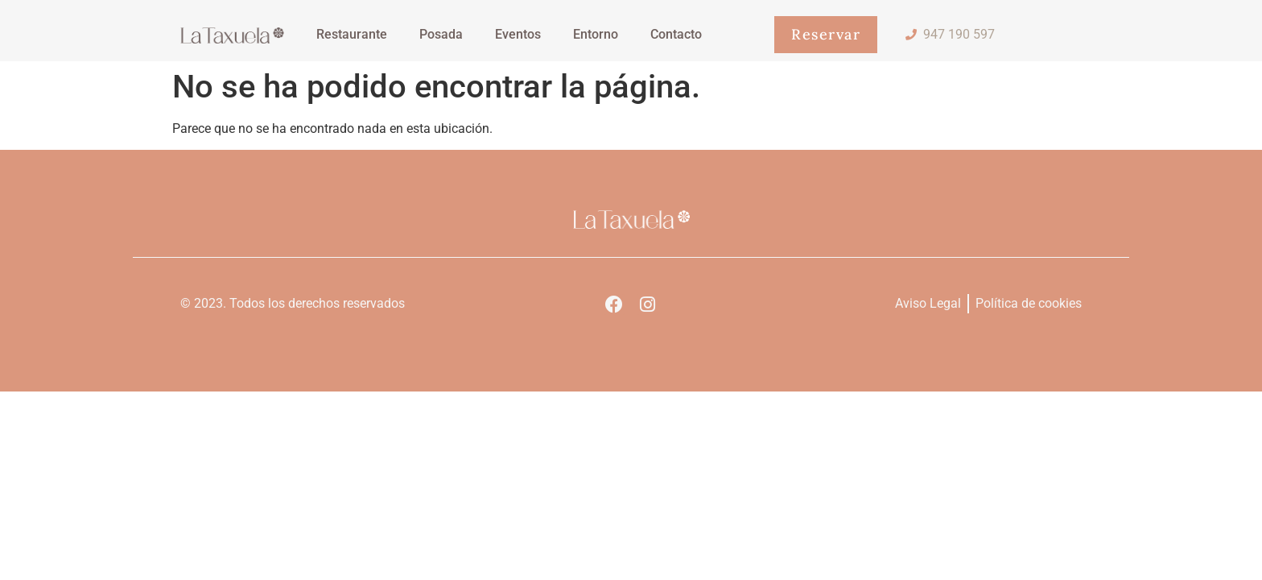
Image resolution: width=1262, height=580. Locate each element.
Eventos (518, 34)
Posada (441, 34)
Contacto (676, 34)
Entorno (595, 34)
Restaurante (351, 34)
